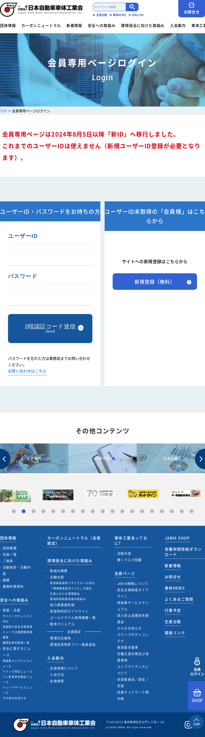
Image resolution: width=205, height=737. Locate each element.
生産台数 (173, 621)
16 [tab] (162, 511)
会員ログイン (197, 666)
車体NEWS (175, 588)
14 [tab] (142, 511)
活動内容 (57, 577)
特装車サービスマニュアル (133, 606)
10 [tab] (102, 511)
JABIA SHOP (177, 537)
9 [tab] (92, 511)
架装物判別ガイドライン (69, 611)
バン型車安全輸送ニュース (18, 679)
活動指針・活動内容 (17, 570)
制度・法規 (11, 610)
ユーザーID (23, 236)
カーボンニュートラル (41, 25)
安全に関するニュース (17, 651)
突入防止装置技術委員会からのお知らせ (133, 622)
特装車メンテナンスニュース (18, 663)
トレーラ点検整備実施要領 (18, 634)
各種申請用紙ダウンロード (183, 551)
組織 (6, 580)
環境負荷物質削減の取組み (68, 599)
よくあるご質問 (179, 599)
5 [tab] (53, 511)
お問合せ (191, 8)
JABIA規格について (132, 583)
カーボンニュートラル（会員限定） (74, 540)
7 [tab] (73, 511)
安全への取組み (102, 25)
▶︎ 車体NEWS (118, 15)
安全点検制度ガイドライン (133, 593)
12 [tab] (122, 511)
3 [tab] (33, 511)
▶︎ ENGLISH (136, 15)
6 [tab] (63, 511)
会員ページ (125, 573)
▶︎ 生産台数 (100, 15)
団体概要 (10, 548)
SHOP (197, 696)
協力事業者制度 (62, 604)
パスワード (22, 276)
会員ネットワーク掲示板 (133, 695)
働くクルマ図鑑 (129, 559)
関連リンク (175, 632)
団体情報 (8, 25)
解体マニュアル (62, 624)
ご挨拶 (8, 561)
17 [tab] (171, 511)
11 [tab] (112, 511)
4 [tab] (43, 511)
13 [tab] (132, 511)
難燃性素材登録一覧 (16, 643)
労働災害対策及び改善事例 (133, 657)
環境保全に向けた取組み (142, 25)
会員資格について (64, 668)
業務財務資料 (13, 586)
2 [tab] (23, 511)
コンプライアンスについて (133, 669)
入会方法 (57, 674)
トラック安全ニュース (18, 671)
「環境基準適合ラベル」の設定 (71, 588)
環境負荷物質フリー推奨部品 (73, 644)
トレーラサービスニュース (18, 690)
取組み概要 (59, 570)
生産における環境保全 (65, 594)
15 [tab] (152, 511)
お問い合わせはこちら (27, 371)
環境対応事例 (60, 638)
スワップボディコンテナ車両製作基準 (133, 641)
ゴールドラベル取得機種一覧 (73, 617)
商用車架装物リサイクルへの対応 (72, 583)
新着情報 (74, 25)
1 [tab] (13, 511)
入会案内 (178, 25)
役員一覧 (10, 554)
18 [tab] (181, 511)
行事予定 (173, 610)
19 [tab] (191, 511)
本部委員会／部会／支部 (133, 682)
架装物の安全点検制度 (18, 627)
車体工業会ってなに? (131, 540)
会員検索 (57, 681)
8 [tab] (83, 511)
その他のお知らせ (15, 698)
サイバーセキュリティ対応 (18, 618)
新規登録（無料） (155, 281)
